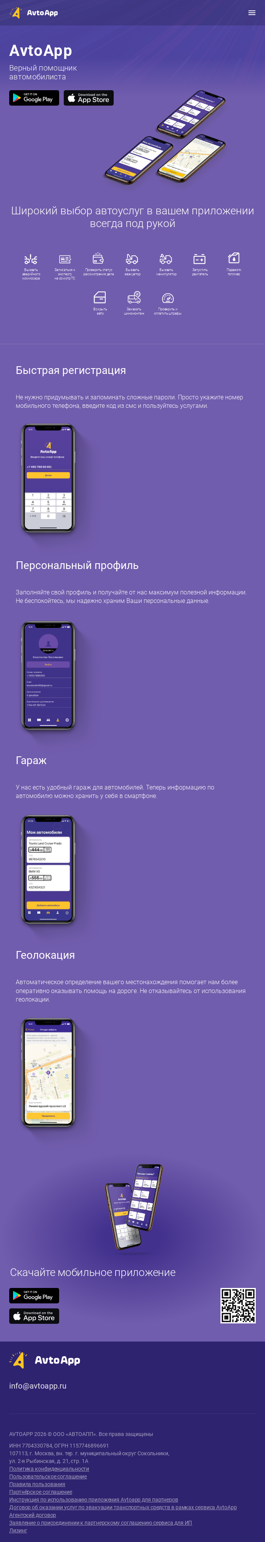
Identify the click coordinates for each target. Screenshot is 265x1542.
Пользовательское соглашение (48, 1476)
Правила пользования (37, 1484)
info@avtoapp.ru (37, 1386)
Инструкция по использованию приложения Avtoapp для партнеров (93, 1500)
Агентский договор (32, 1515)
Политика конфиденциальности (49, 1469)
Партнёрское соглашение (40, 1492)
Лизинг (18, 1530)
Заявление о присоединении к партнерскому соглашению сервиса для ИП (100, 1523)
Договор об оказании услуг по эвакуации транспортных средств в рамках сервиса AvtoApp (123, 1507)
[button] (34, 13)
